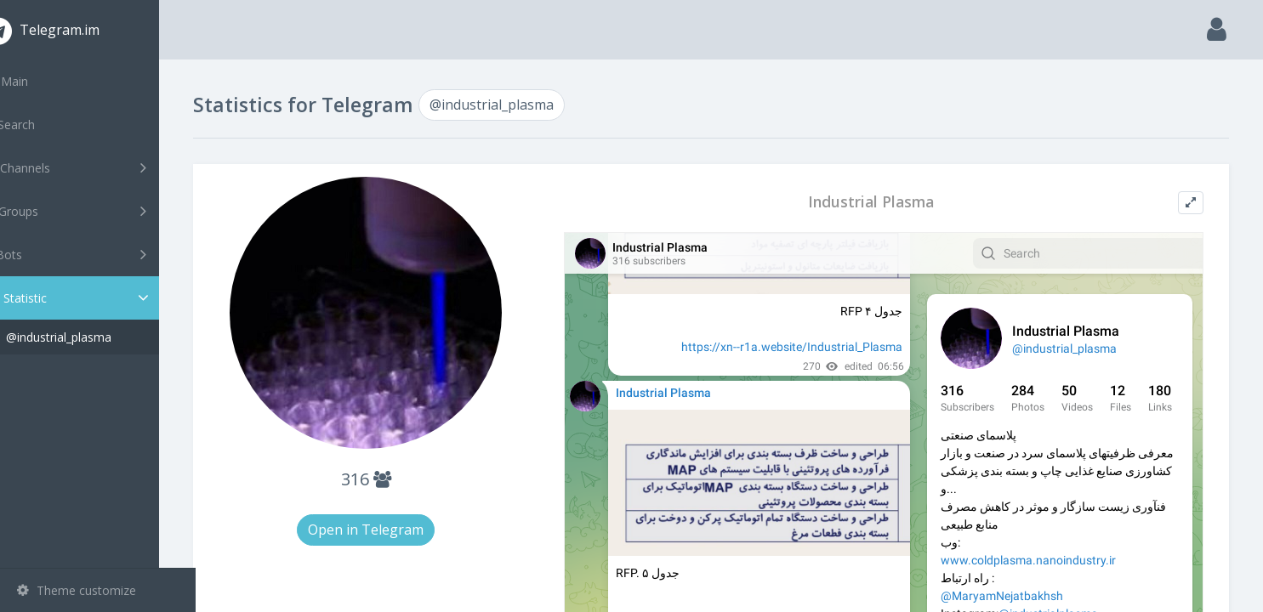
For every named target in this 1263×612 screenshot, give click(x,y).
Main (41, 81)
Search (44, 124)
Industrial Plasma (883, 202)
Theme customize (76, 590)
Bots (100, 254)
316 (396, 479)
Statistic (103, 298)
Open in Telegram (396, 529)
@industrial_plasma (95, 337)
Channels (100, 167)
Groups (100, 210)
